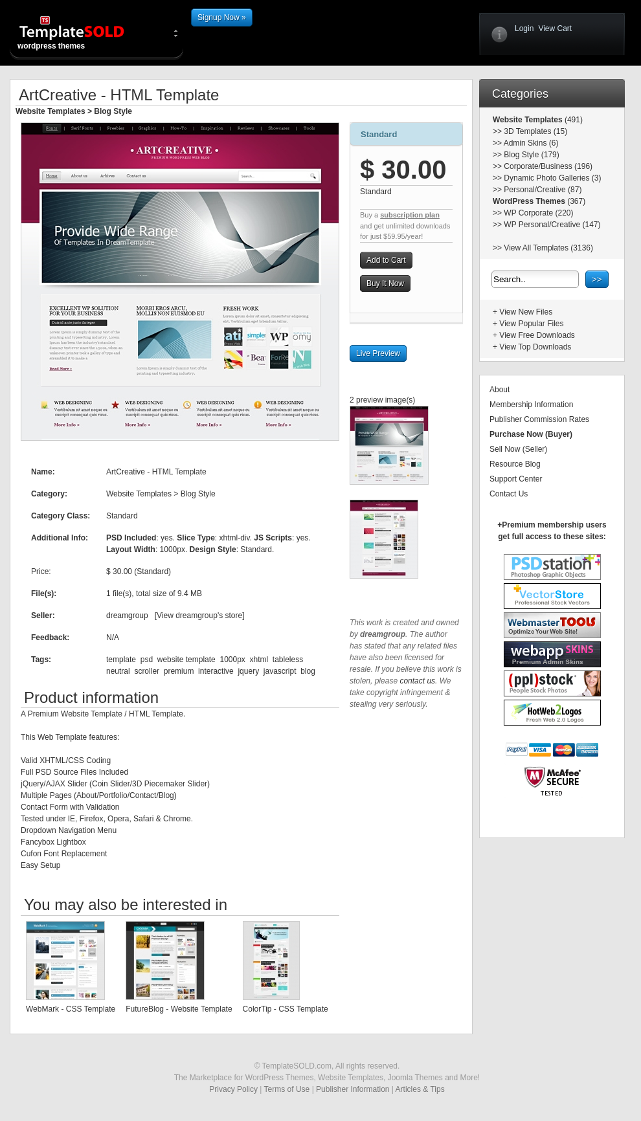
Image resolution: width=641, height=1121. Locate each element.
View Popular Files (531, 323)
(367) (575, 201)
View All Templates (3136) (548, 247)
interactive (216, 671)
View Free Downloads (537, 335)
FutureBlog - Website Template (179, 1009)
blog (307, 671)
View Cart (555, 28)
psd (147, 659)
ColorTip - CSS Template (285, 1009)
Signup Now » (221, 17)
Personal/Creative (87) (542, 189)
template (121, 659)
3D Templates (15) (535, 131)
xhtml (259, 659)
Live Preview (378, 353)
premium (179, 671)
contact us (417, 680)
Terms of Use (287, 1089)
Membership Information (531, 404)
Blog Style (113, 111)
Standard (379, 134)
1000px (232, 659)
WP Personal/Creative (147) (552, 224)
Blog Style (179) (531, 154)
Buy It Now (385, 283)
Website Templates (50, 111)
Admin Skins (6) (531, 143)
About (499, 389)
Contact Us (508, 493)
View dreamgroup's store (199, 615)
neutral (118, 671)
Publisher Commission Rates (539, 419)
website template (186, 659)
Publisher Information (352, 1089)
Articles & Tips (420, 1089)
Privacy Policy (233, 1089)
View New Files (525, 311)
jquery (248, 671)
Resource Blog (515, 464)
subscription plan (410, 215)
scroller (146, 671)
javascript (280, 671)
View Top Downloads (535, 346)
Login (524, 28)
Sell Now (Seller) (518, 449)
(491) (573, 119)
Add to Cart (386, 260)
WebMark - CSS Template (70, 1009)
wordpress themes (82, 32)
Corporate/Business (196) (548, 166)
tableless (288, 659)
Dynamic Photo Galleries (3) (552, 178)
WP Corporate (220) (538, 212)
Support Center (515, 478)
